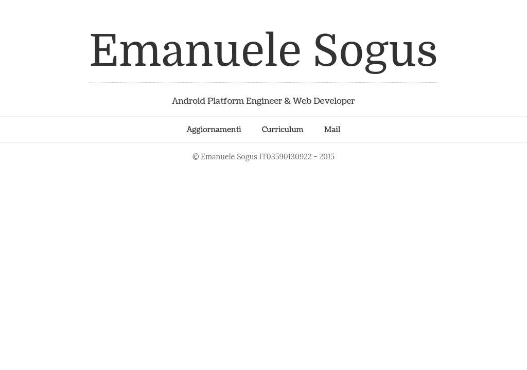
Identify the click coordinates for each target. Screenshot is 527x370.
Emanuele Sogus (263, 51)
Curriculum (283, 129)
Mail (332, 129)
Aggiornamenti (214, 129)
